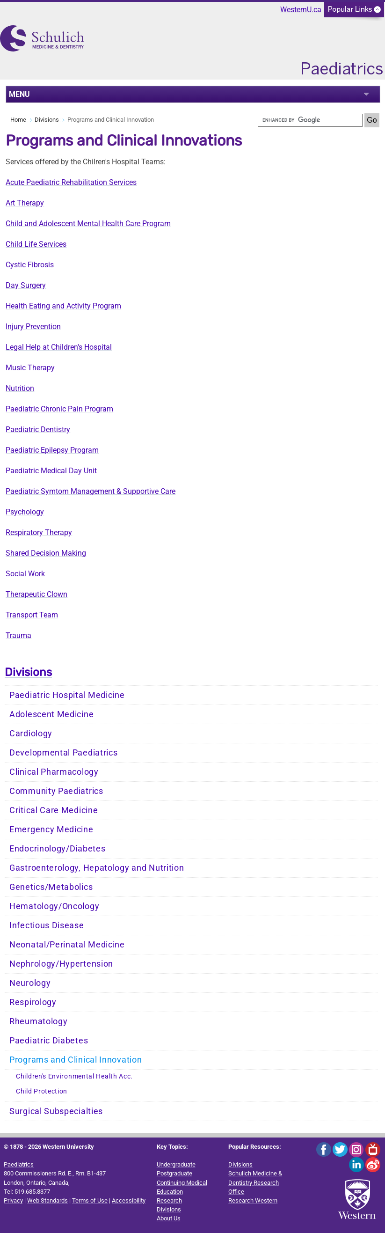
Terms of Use (90, 1200)
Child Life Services (36, 244)
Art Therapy (25, 202)
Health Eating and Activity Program (63, 305)
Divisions (47, 119)
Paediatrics (19, 1164)
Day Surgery (26, 285)
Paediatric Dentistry (38, 429)
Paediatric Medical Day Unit (51, 470)
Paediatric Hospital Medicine (67, 695)
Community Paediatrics (56, 791)
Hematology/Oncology (54, 906)
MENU (19, 94)
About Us (169, 1218)
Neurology (30, 983)
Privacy (13, 1200)
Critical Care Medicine (53, 810)
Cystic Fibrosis (30, 264)
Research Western (252, 1200)
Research (169, 1200)
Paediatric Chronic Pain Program (59, 408)
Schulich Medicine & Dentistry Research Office (255, 1182)
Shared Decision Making (46, 553)
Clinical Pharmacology (54, 772)
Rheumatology (38, 1021)
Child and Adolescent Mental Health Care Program (88, 223)
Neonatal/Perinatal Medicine (67, 944)
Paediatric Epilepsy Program (52, 450)
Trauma (18, 635)
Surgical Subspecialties (56, 1111)
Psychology (25, 511)
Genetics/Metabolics (51, 887)
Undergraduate (176, 1164)
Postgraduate (174, 1173)
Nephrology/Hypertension (61, 964)
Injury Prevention (33, 326)
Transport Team (32, 614)
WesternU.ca (300, 9)
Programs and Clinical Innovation (75, 1059)
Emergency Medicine (51, 829)
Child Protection (41, 1091)
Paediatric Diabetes (48, 1040)
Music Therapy (30, 367)
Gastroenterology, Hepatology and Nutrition (96, 868)
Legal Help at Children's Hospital (59, 347)
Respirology (33, 1002)
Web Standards (47, 1200)
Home (18, 119)
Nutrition (20, 388)
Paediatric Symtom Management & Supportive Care (90, 491)
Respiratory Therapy (39, 532)
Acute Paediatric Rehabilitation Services (71, 182)
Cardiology (30, 733)
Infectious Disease (46, 925)
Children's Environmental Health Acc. (74, 1076)
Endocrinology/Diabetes (57, 848)
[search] (310, 120)
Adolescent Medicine (51, 714)
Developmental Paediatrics (63, 752)
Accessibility (128, 1200)
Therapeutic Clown (36, 594)
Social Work (25, 573)
